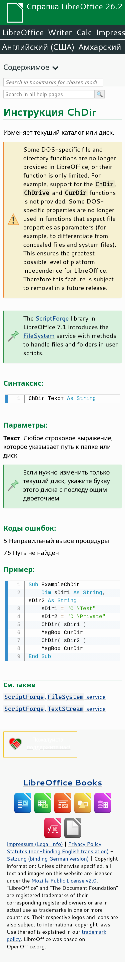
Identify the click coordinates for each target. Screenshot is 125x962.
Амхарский (100, 47)
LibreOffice (23, 32)
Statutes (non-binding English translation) (58, 850)
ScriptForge (52, 318)
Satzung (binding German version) (48, 857)
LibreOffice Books (62, 781)
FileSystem (39, 335)
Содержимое (26, 67)
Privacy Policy (84, 842)
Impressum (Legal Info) (35, 842)
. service (54, 695)
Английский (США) (38, 47)
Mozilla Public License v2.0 (64, 879)
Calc (84, 32)
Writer (60, 32)
